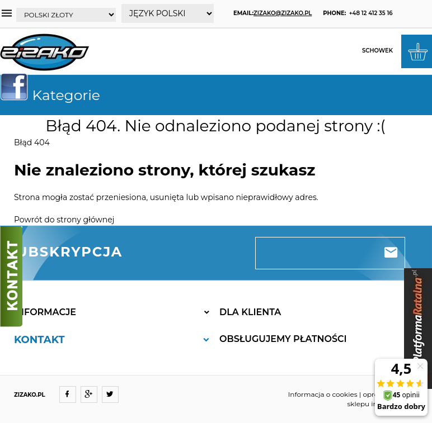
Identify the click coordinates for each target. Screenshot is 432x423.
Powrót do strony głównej (64, 220)
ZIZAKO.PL (29, 394)
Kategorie (54, 95)
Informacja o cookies (323, 394)
